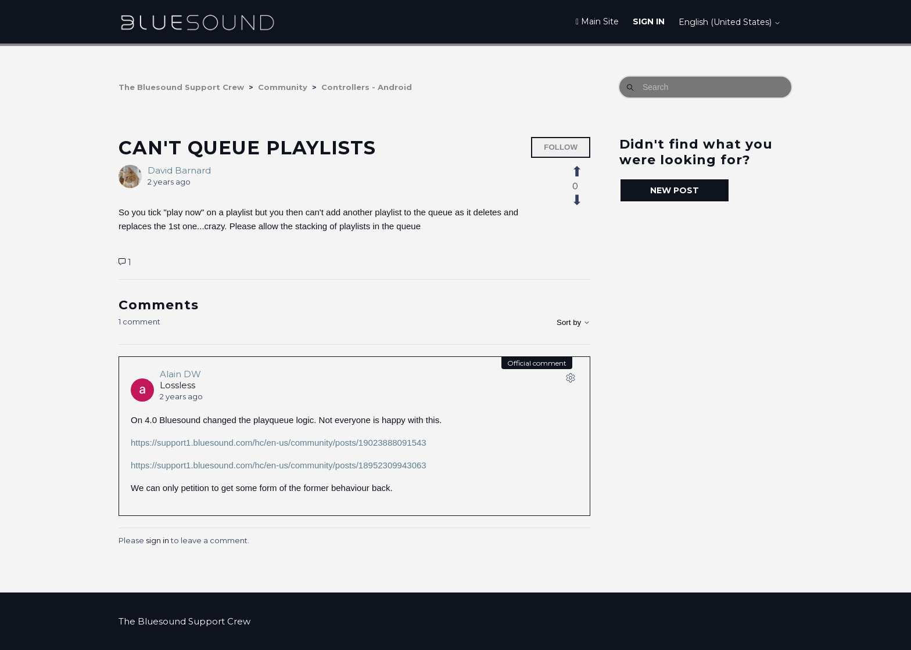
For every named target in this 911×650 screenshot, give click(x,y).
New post (674, 190)
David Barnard (179, 170)
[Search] (705, 87)
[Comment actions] (570, 380)
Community (282, 87)
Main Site (597, 21)
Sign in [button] (649, 21)
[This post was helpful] (583, 172)
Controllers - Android (366, 87)
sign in (157, 540)
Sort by (573, 322)
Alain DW (180, 374)
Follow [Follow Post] (561, 147)
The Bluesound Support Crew (181, 87)
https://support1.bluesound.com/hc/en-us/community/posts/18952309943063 (278, 465)
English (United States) (730, 22)
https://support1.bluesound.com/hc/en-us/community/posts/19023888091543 (278, 442)
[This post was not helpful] (583, 200)
